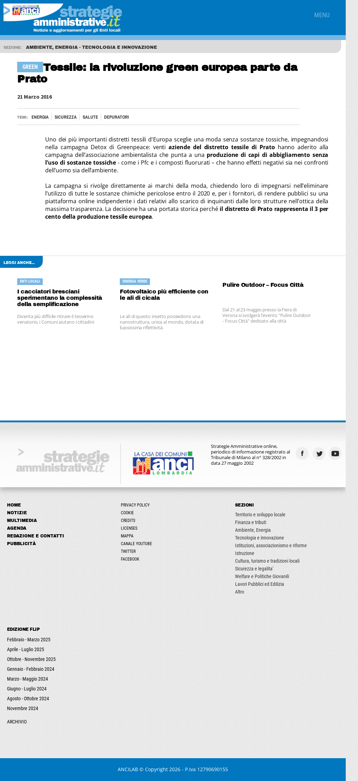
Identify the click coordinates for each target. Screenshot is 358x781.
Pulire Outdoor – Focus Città (270, 285)
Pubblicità (21, 544)
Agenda (16, 528)
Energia (40, 117)
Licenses (133, 528)
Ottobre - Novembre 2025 (31, 659)
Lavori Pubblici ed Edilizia (267, 584)
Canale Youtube (141, 544)
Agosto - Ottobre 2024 (28, 698)
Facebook (134, 559)
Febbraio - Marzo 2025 (28, 639)
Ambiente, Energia (261, 530)
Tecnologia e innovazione (267, 538)
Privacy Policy (139, 505)
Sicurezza (66, 117)
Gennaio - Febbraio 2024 (30, 669)
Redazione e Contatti (35, 536)
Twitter (132, 551)
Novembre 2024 (22, 708)
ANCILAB (134, 769)
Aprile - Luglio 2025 (25, 649)
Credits (132, 520)
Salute (91, 117)
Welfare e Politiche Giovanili (270, 576)
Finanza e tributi (259, 522)
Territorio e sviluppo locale (268, 514)
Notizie (17, 513)
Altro (248, 592)
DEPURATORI (117, 117)
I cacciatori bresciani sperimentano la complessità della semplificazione (60, 298)
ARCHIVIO (17, 721)
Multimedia (22, 520)
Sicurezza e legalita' (262, 568)
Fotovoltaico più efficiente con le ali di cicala (168, 295)
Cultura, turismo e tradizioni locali (275, 561)
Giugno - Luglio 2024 (27, 688)
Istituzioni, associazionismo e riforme (279, 545)
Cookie (131, 513)
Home (14, 505)
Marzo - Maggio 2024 (27, 679)
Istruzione (253, 553)
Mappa (131, 536)
